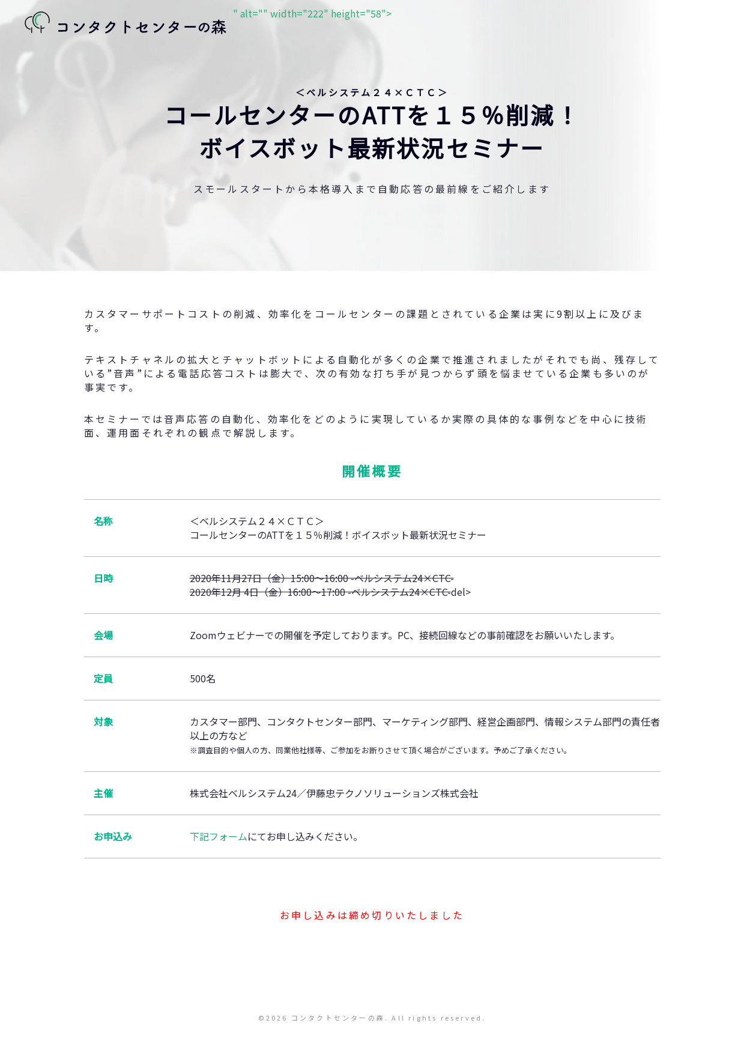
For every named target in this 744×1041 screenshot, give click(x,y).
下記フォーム (218, 836)
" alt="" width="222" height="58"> (205, 24)
